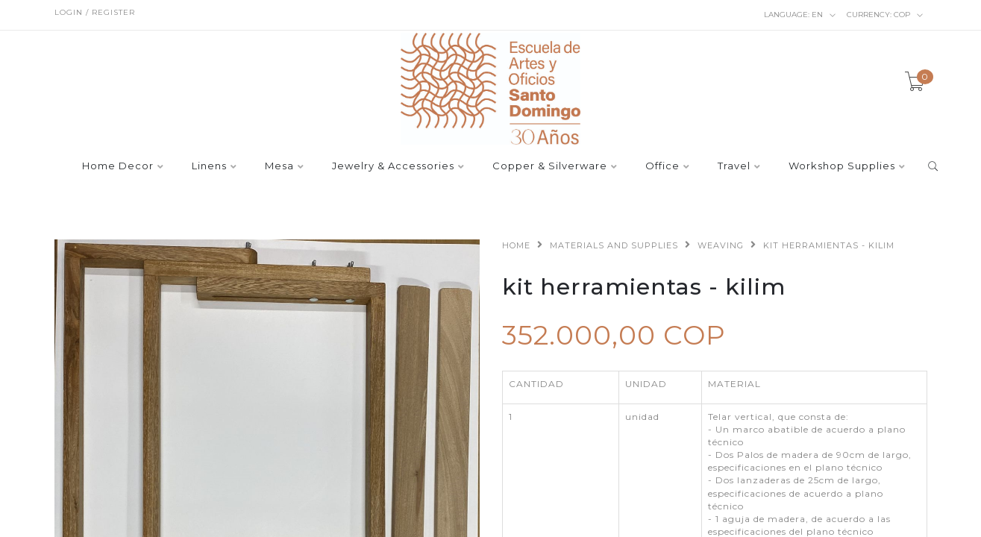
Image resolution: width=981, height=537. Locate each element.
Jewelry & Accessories (393, 166)
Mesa (279, 166)
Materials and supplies (614, 245)
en (800, 14)
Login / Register (94, 12)
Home (516, 245)
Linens (209, 166)
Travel (734, 166)
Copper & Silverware (549, 166)
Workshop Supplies (842, 166)
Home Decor (118, 166)
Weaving (721, 245)
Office (662, 166)
